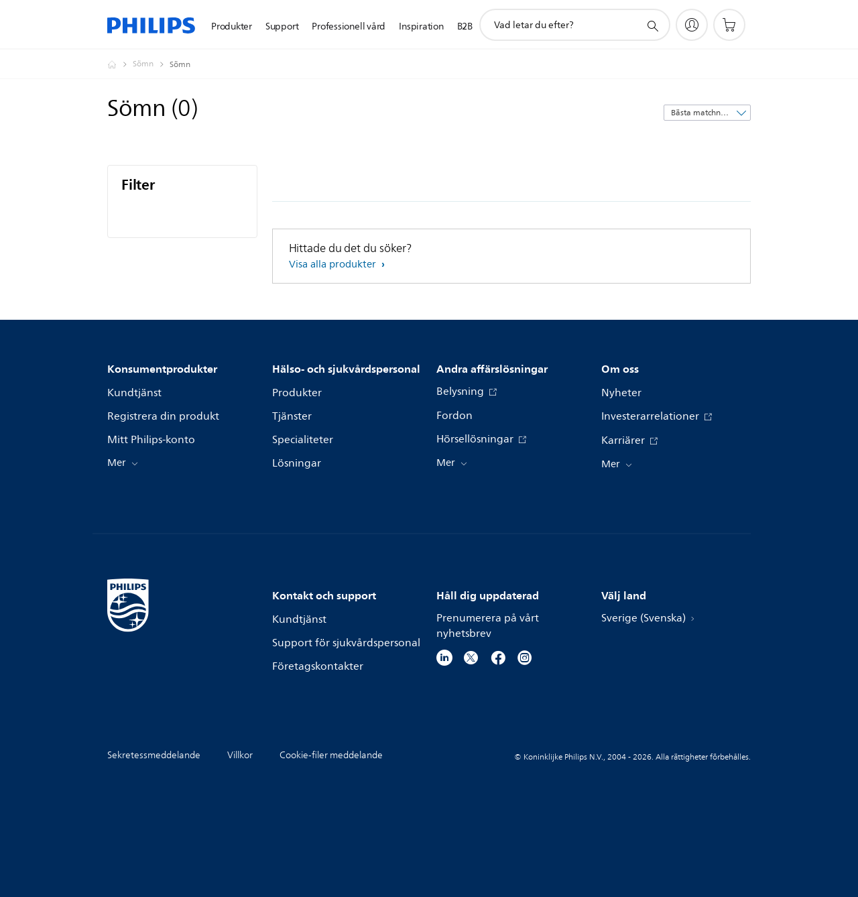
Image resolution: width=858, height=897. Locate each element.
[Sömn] (151, 64)
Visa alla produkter (334, 264)
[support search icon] (652, 25)
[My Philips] (692, 25)
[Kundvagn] (729, 25)
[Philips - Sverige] (120, 64)
